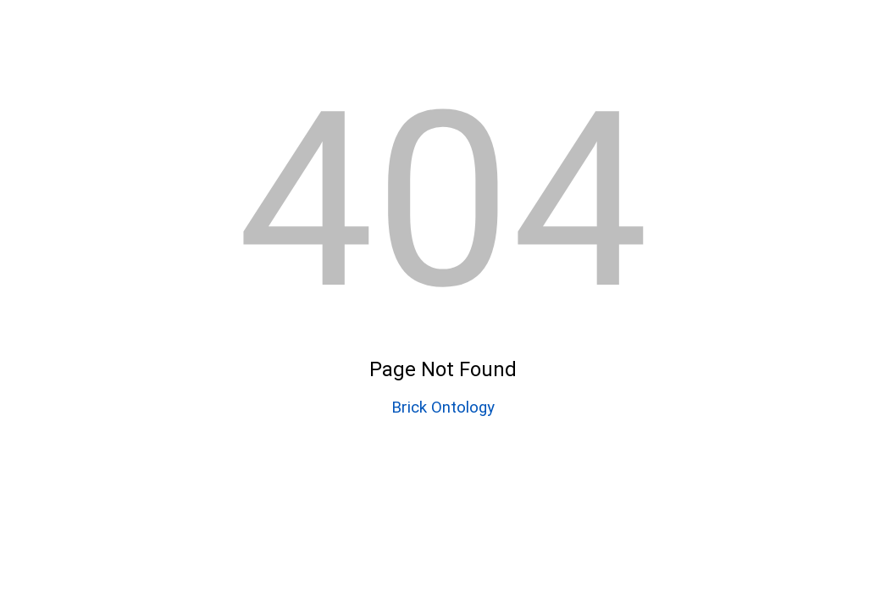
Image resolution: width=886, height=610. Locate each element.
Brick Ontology (443, 407)
